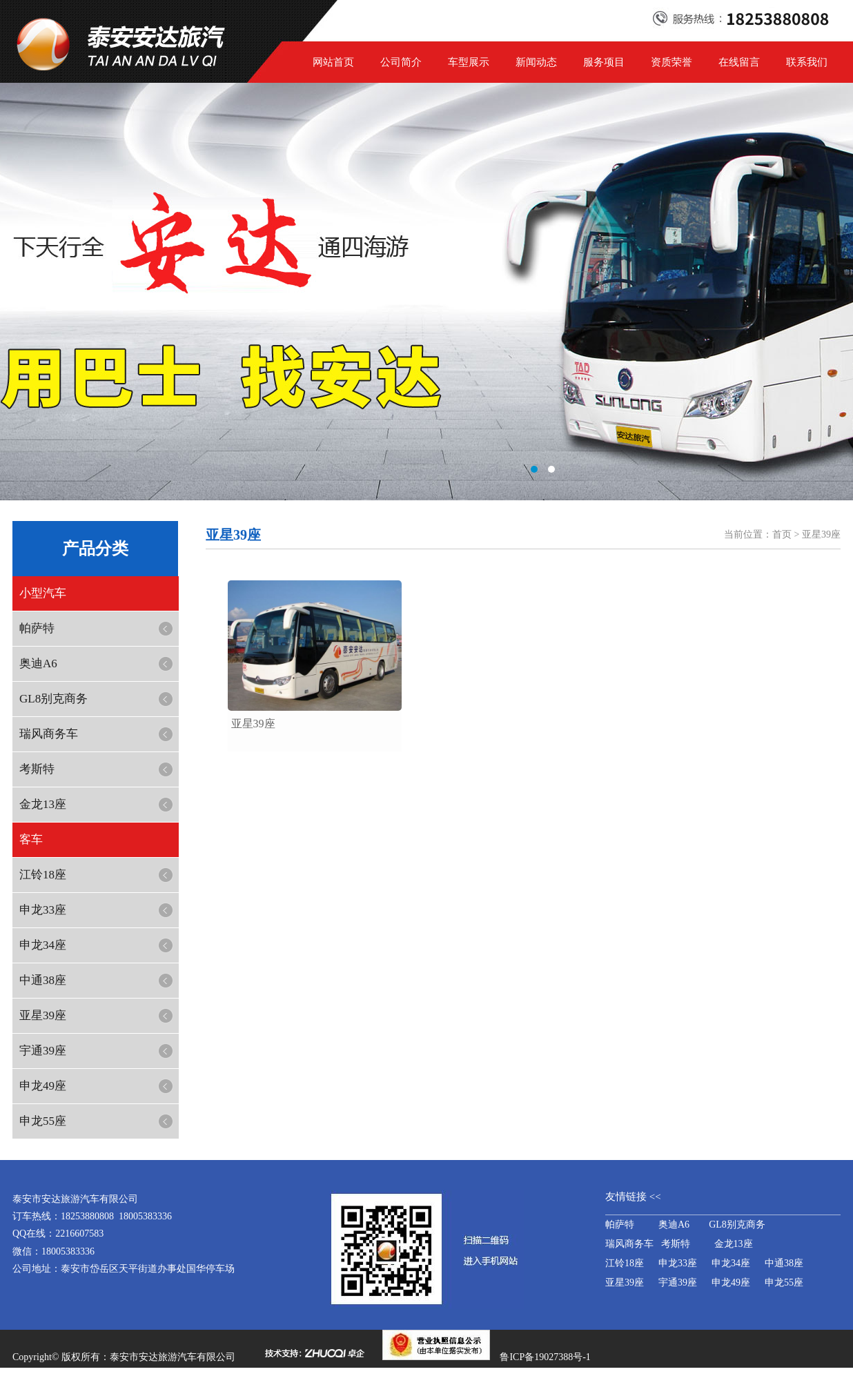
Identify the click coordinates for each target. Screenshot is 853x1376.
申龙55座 (42, 1121)
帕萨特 (37, 628)
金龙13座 (42, 804)
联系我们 (806, 62)
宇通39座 (42, 1050)
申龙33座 (42, 909)
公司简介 (401, 62)
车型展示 (468, 62)
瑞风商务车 (48, 733)
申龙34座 (42, 945)
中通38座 (42, 980)
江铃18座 (42, 874)
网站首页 (333, 62)
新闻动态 (536, 62)
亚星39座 (42, 1015)
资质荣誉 (671, 62)
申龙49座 (42, 1085)
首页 (782, 534)
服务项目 (604, 62)
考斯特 (37, 769)
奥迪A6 (38, 663)
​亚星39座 (253, 723)
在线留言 (739, 62)
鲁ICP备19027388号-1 (545, 1357)
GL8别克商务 (53, 698)
